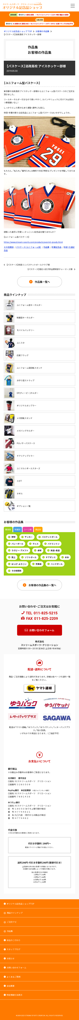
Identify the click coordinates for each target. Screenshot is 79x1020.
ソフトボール (28, 557)
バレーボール (15, 543)
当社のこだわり (13, 940)
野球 (11, 536)
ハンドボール (55, 564)
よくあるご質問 (13, 976)
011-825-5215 (46, 613)
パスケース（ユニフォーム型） (28, 247)
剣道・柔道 (53, 550)
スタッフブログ (13, 949)
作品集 (46, 247)
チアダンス (49, 557)
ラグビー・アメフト (18, 550)
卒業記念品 (56, 247)
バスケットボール (48, 536)
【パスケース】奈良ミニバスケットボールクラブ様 (28, 264)
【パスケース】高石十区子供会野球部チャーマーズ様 (50, 269)
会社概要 (10, 985)
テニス (33, 543)
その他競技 (9, 247)
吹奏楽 (37, 564)
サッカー (27, 536)
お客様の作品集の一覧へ (42, 585)
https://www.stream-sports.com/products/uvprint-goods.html (33, 242)
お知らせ (10, 958)
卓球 (37, 550)
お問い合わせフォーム (41, 630)
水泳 (65, 557)
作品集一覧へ (42, 282)
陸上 (11, 557)
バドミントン (51, 543)
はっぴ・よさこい (17, 564)
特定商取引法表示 (14, 994)
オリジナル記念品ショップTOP (20, 903)
